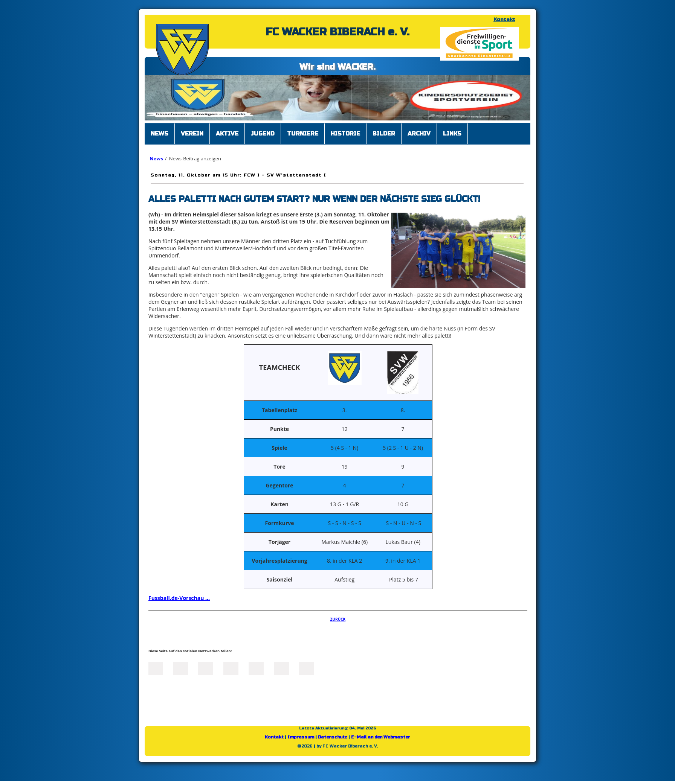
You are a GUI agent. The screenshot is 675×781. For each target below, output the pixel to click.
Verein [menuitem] (192, 133)
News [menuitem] (159, 133)
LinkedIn (206, 668)
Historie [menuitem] (345, 133)
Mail (256, 668)
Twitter (180, 668)
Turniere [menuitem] (302, 133)
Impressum (300, 737)
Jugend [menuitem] (263, 133)
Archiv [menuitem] (419, 133)
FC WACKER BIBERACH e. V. (337, 32)
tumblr (281, 668)
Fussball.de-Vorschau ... (179, 597)
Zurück (338, 619)
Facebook (155, 668)
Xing (231, 668)
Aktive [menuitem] (227, 133)
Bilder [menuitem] (384, 133)
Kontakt (504, 20)
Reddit (307, 668)
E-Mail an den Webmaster (380, 737)
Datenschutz (332, 737)
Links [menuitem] (452, 133)
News (156, 158)
